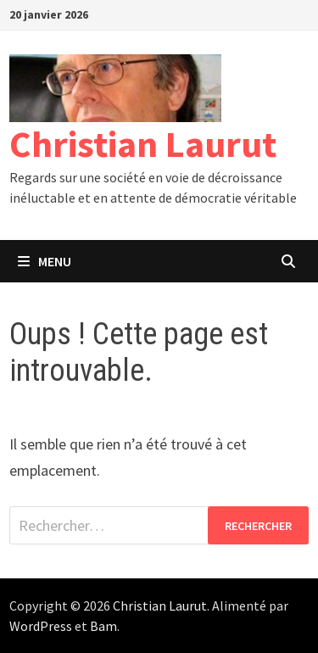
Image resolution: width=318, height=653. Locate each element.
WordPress (40, 625)
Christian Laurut (142, 143)
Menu (44, 261)
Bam (103, 625)
